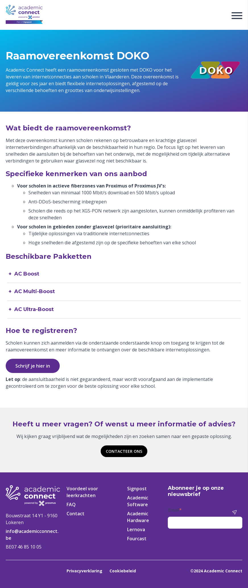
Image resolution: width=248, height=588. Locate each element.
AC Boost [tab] (26, 274)
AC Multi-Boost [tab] (34, 292)
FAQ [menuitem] (71, 504)
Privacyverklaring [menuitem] (84, 571)
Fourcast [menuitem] (136, 538)
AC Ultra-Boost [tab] (34, 309)
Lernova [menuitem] (136, 529)
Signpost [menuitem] (137, 488)
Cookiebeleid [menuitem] (122, 571)
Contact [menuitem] (75, 513)
